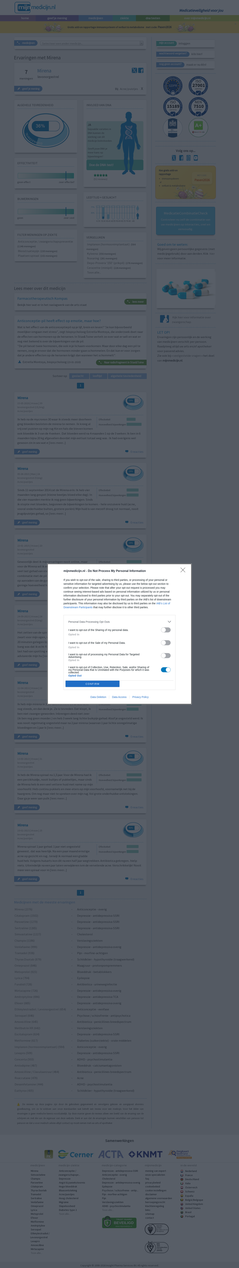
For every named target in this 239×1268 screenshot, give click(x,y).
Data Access (119, 697)
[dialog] (119, 634)
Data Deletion (98, 697)
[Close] (184, 571)
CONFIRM (93, 683)
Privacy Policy (140, 697)
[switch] (166, 629)
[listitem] (119, 622)
